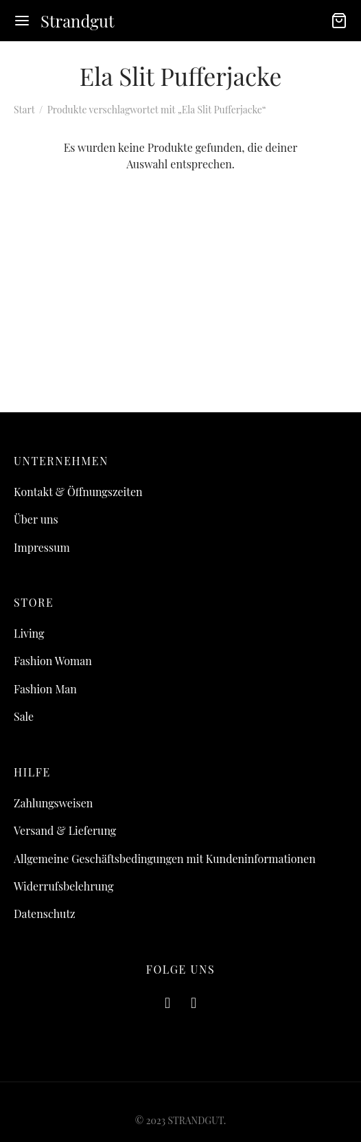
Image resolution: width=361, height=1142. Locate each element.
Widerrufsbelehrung (63, 886)
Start (24, 109)
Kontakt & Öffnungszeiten (78, 491)
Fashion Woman (53, 660)
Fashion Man (45, 689)
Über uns (36, 519)
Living (29, 633)
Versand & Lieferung (65, 830)
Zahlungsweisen (53, 803)
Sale (24, 716)
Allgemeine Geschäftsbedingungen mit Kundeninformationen (165, 858)
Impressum (42, 547)
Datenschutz (44, 913)
